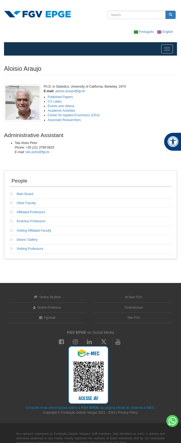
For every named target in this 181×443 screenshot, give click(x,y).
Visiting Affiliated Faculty (34, 230)
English (165, 32)
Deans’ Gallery (27, 240)
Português (144, 32)
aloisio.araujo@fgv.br (70, 91)
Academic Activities (61, 110)
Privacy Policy (128, 412)
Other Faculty (26, 203)
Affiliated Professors (31, 212)
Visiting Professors (30, 249)
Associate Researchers (64, 120)
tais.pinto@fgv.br (38, 152)
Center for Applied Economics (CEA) (74, 115)
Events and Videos (61, 106)
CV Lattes (55, 101)
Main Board (25, 194)
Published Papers (60, 97)
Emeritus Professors (31, 221)
